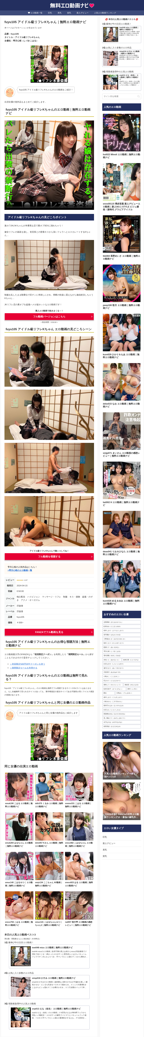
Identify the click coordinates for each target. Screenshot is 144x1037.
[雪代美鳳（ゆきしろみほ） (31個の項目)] (121, 656)
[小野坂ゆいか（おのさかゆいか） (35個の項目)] (121, 639)
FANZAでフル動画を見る (49, 632)
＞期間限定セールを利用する (23, 668)
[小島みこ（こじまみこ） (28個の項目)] (121, 676)
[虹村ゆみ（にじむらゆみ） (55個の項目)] (121, 626)
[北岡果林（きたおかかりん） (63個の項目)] (121, 622)
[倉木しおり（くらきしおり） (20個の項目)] (121, 697)
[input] (121, 96)
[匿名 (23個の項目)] (108, 693)
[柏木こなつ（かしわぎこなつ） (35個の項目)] (121, 643)
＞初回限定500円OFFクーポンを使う (27, 664)
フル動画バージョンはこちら (49, 316)
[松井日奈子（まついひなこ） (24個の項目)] (114, 689)
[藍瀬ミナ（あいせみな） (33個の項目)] (121, 647)
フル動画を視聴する (49, 556)
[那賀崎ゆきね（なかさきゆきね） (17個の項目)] (121, 714)
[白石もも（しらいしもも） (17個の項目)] (121, 710)
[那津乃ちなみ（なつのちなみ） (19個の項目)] (121, 706)
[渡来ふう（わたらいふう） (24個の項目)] (112, 685)
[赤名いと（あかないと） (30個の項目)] (111, 660)
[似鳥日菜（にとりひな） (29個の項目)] (131, 660)
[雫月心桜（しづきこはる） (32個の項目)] (121, 651)
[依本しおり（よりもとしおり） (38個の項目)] (121, 630)
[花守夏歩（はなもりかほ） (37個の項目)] (121, 635)
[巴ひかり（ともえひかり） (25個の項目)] (121, 680)
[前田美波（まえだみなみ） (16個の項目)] (121, 726)
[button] (138, 96)
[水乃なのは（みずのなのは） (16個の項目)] (121, 722)
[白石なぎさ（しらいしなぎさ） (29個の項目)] (121, 664)
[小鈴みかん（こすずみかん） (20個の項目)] (121, 701)
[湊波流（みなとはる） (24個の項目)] (132, 685)
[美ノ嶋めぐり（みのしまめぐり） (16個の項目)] (121, 718)
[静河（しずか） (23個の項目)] (133, 689)
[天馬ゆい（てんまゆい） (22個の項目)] (128, 693)
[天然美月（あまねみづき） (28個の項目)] (121, 672)
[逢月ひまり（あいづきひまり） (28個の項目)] (121, 668)
